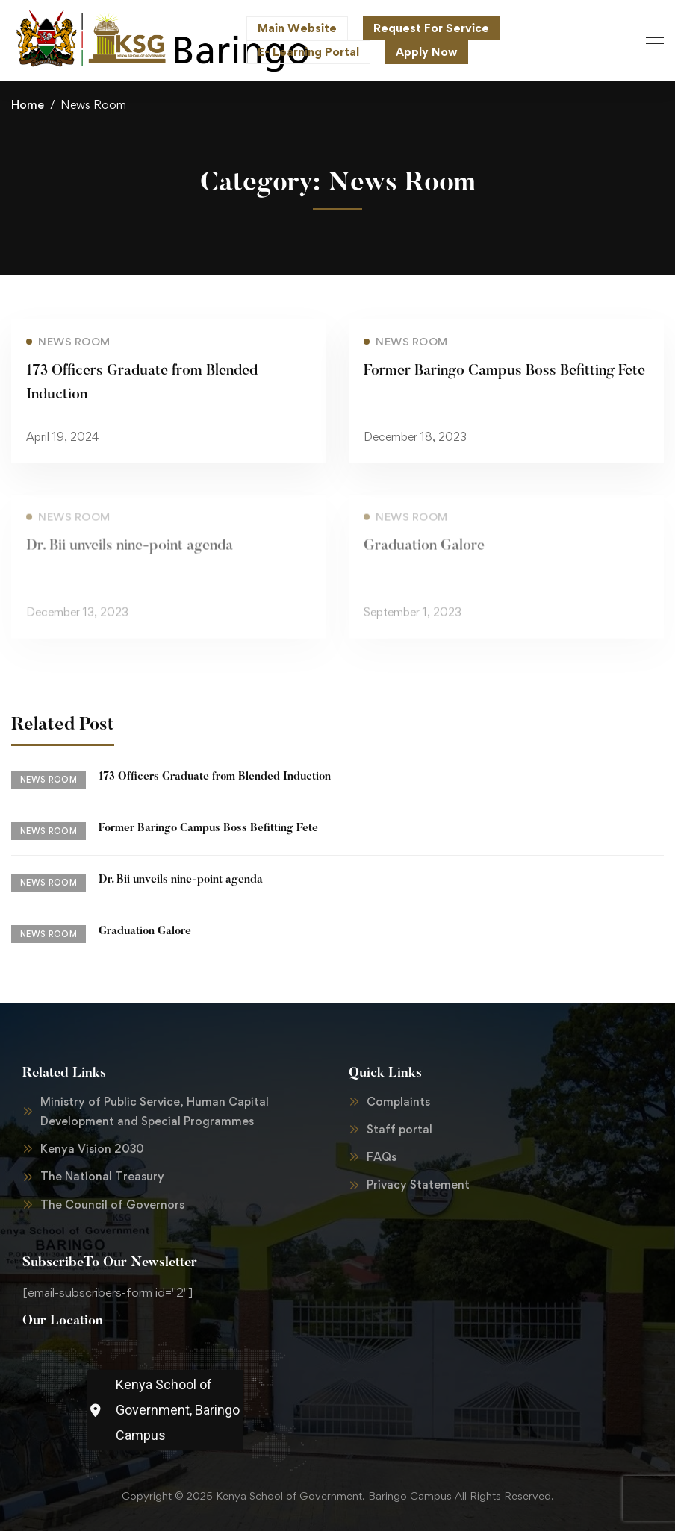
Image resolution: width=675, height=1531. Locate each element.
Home (27, 105)
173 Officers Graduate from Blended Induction (215, 777)
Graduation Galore (424, 556)
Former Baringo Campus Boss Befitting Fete (504, 370)
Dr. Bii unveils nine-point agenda (129, 556)
